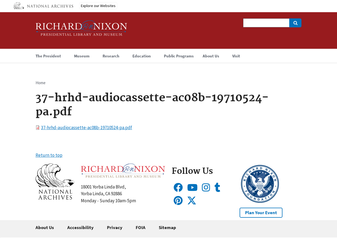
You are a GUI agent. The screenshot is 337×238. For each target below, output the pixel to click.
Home (41, 82)
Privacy (114, 227)
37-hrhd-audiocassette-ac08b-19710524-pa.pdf (86, 128)
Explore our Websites (98, 5)
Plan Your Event (261, 213)
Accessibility (80, 227)
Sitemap (167, 227)
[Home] (81, 30)
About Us (45, 227)
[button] (55, 198)
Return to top (49, 155)
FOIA (140, 227)
